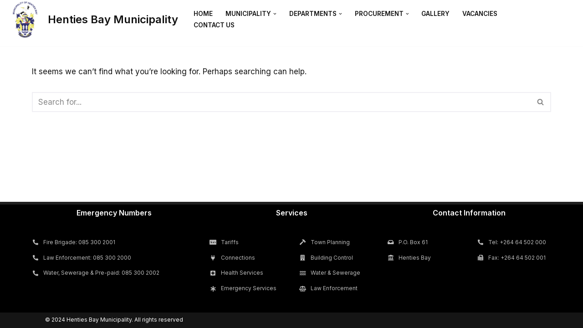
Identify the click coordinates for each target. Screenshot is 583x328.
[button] (274, 13)
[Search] (281, 102)
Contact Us (214, 25)
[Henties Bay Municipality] (92, 19)
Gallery (435, 13)
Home (203, 13)
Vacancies (479, 13)
